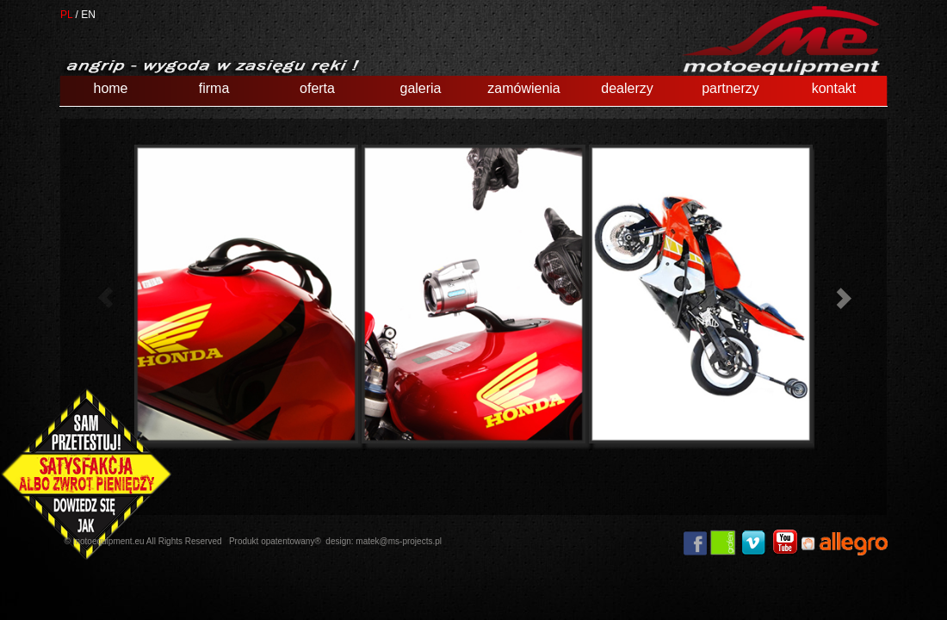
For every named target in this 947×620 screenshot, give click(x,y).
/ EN (86, 15)
